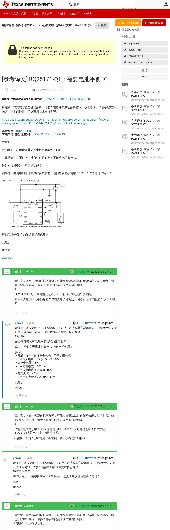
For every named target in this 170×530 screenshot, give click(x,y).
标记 (144, 70)
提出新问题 (155, 23)
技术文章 (47, 13)
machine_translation (140, 62)
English (87, 13)
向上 (16, 313)
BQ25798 (133, 43)
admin (14, 90)
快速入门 (74, 13)
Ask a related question (86, 51)
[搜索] (100, 4)
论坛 (35, 13)
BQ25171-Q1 (135, 56)
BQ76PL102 (135, 49)
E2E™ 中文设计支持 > (16, 13)
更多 (104, 25)
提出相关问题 (130, 23)
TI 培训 (60, 13)
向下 (26, 313)
